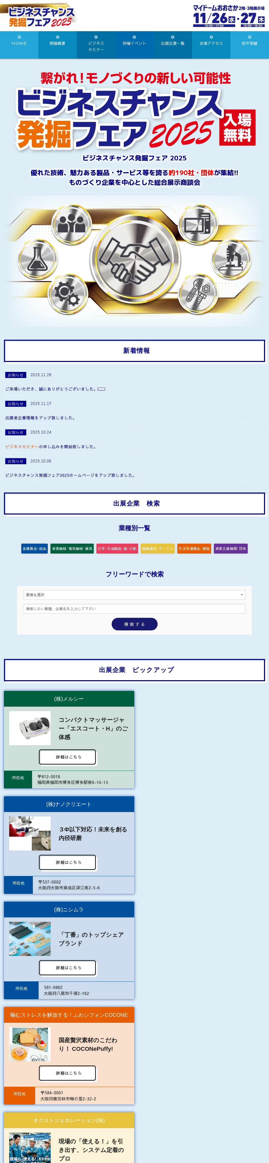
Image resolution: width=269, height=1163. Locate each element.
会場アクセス (211, 40)
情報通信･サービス (156, 551)
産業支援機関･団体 (233, 551)
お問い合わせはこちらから (134, 1120)
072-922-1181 (118, 1141)
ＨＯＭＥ (19, 40)
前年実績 (249, 40)
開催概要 (57, 40)
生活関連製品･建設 (195, 551)
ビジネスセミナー (96, 43)
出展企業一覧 (173, 40)
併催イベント (134, 40)
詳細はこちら (67, 762)
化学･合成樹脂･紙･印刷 (117, 551)
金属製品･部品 (38, 551)
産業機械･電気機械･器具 (77, 551)
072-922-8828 (163, 1141)
